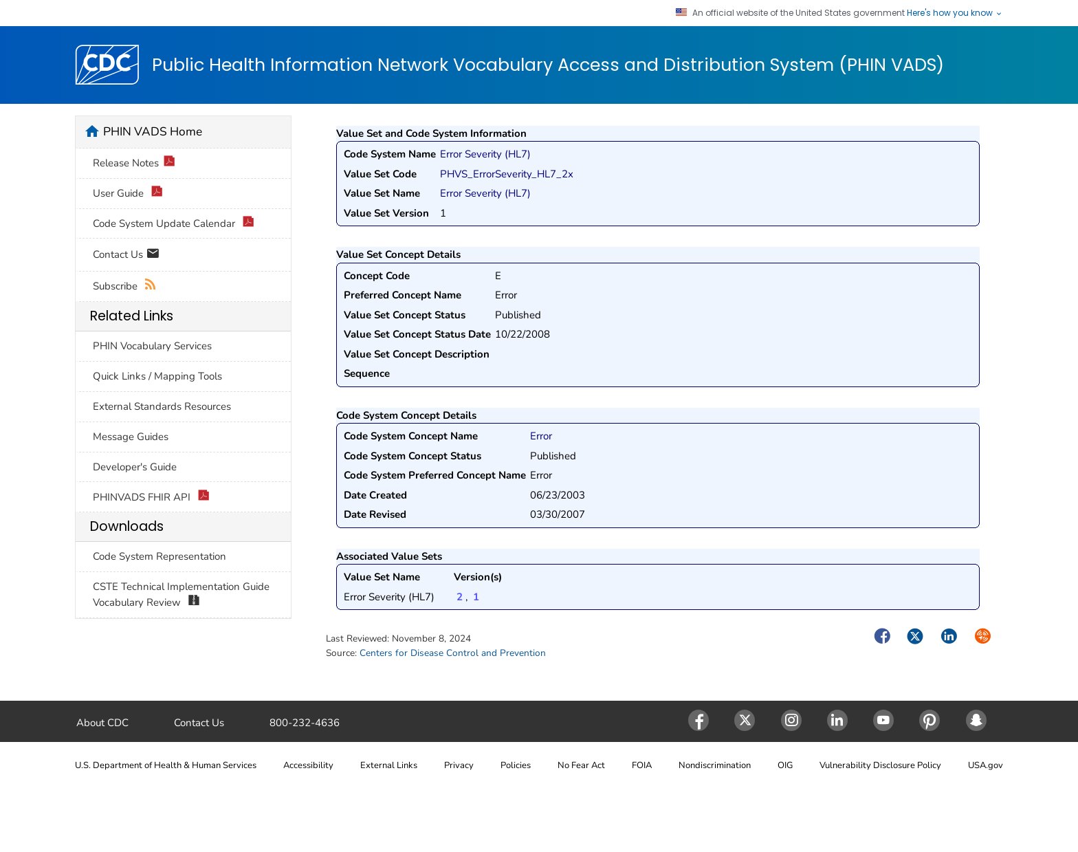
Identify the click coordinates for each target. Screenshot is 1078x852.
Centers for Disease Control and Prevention (453, 652)
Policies (515, 765)
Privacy (459, 765)
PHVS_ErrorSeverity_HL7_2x (506, 174)
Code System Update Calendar (173, 224)
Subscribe (125, 286)
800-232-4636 (305, 723)
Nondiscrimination (715, 765)
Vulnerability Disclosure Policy (880, 765)
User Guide (128, 193)
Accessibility (308, 765)
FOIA (642, 765)
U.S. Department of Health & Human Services (165, 765)
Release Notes (134, 163)
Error (541, 436)
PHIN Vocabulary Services (152, 346)
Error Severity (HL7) (485, 154)
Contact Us (126, 255)
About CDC (102, 723)
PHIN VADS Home (152, 131)
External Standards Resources (162, 406)
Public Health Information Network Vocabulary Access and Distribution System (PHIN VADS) (548, 65)
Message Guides (130, 437)
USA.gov (985, 765)
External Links (388, 765)
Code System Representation (159, 556)
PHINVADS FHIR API (151, 497)
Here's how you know (955, 13)
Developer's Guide (135, 467)
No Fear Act (581, 765)
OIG (785, 765)
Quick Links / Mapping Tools (157, 376)
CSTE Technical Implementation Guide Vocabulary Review (181, 595)
